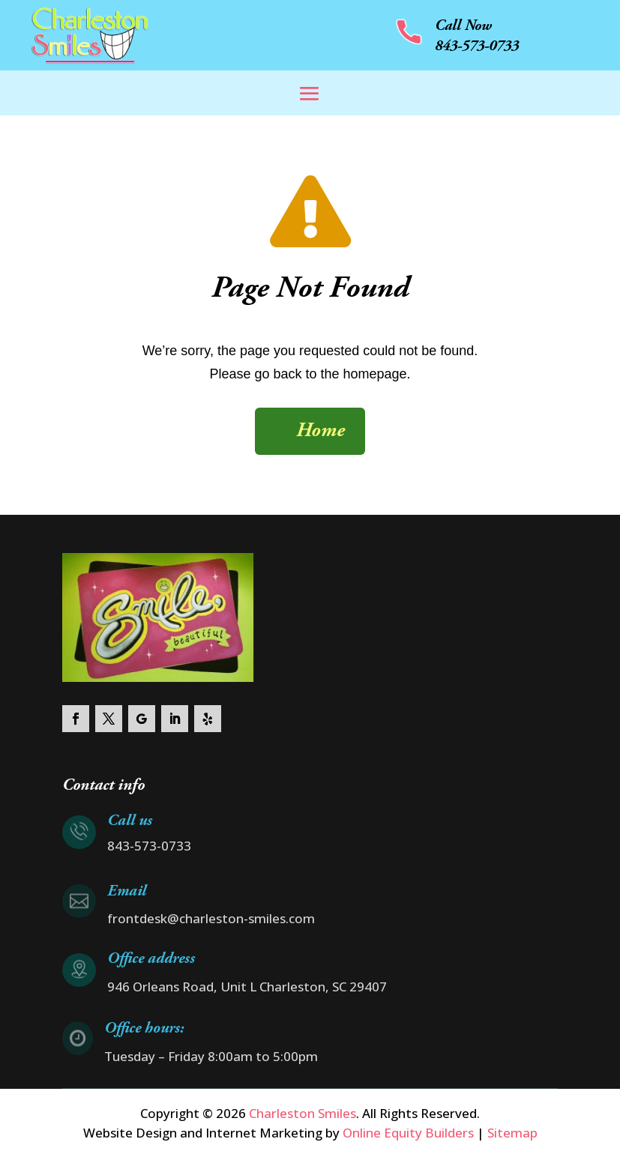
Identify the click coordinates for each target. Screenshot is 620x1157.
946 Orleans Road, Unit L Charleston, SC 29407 (247, 986)
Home (320, 431)
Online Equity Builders (408, 1132)
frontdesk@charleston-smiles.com (211, 918)
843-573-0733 (477, 47)
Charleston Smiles (301, 1113)
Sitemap (512, 1132)
